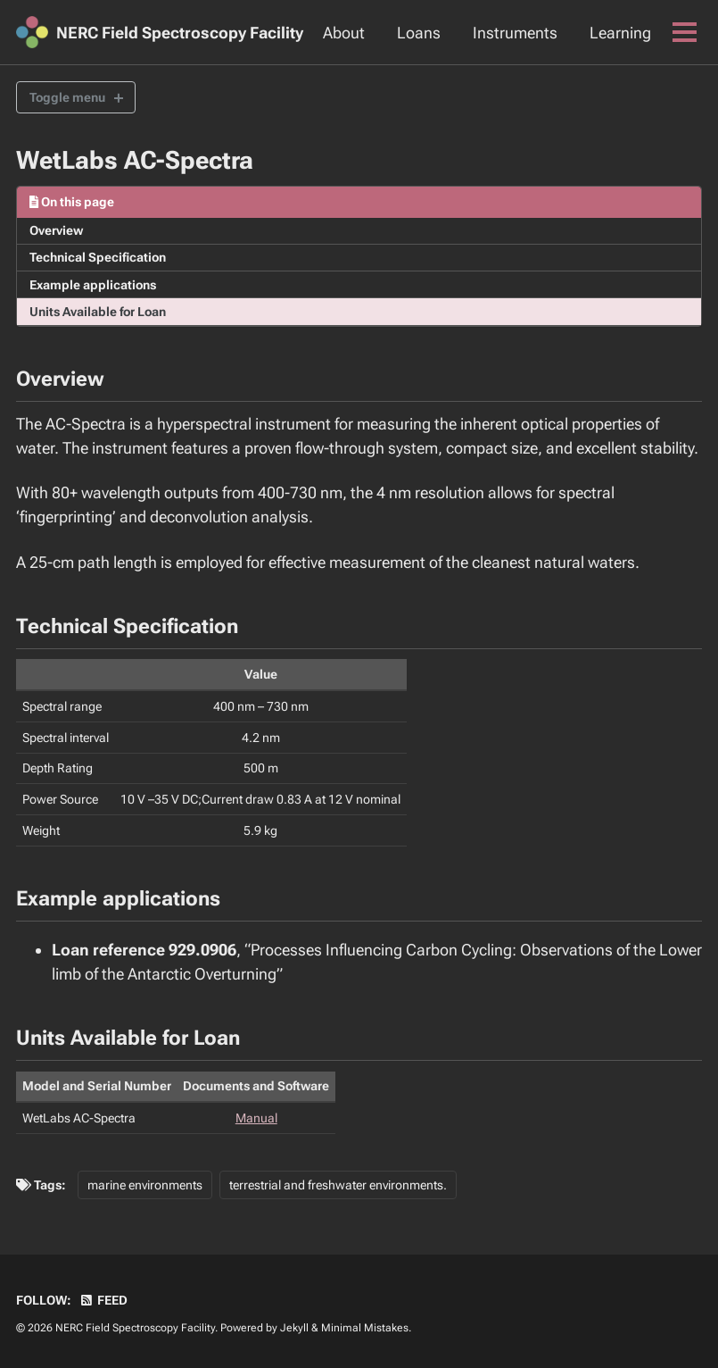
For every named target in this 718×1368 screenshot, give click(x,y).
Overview (56, 230)
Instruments (515, 32)
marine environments (144, 1185)
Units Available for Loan (97, 311)
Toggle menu (67, 97)
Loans (419, 32)
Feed (103, 1300)
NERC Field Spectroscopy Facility (179, 32)
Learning (620, 32)
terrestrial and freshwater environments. (338, 1185)
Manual (256, 1118)
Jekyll (294, 1328)
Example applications (92, 285)
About (344, 32)
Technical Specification (97, 257)
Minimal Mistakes (365, 1328)
